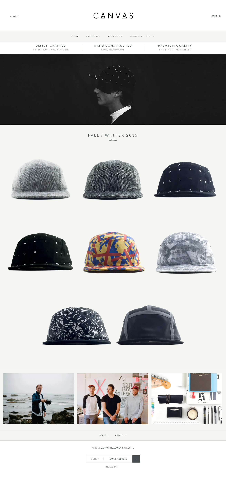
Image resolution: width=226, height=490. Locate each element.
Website (129, 447)
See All (113, 139)
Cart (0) (216, 16)
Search (103, 435)
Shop (75, 36)
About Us (93, 36)
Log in (150, 36)
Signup (95, 459)
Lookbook (115, 36)
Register (136, 36)
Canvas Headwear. (112, 447)
